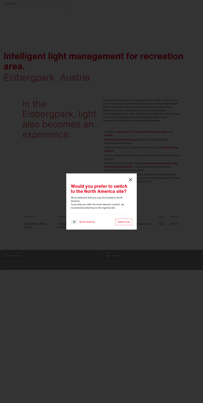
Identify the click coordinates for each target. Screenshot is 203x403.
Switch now (124, 222)
